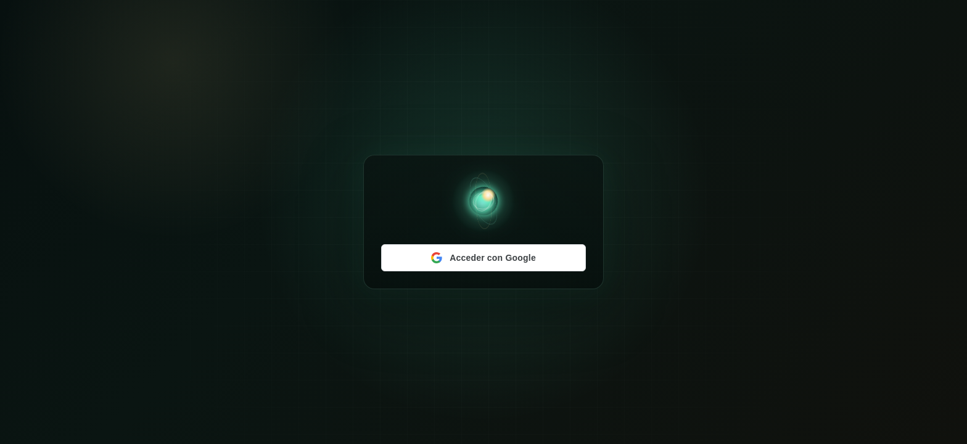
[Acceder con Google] (483, 257)
